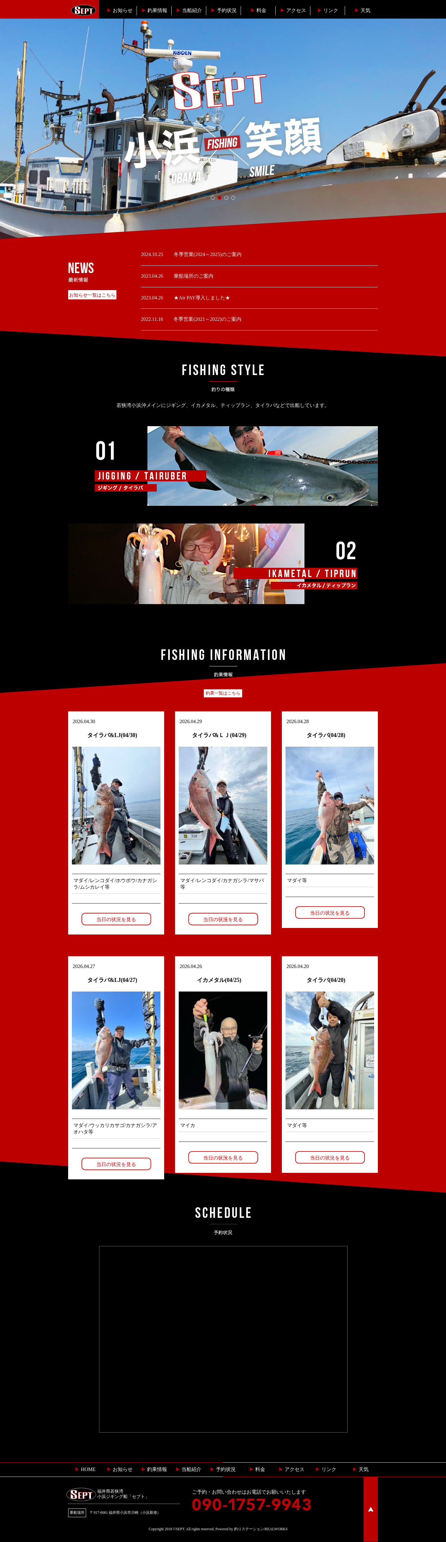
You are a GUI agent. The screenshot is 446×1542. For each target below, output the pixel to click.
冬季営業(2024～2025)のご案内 (207, 254)
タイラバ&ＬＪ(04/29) (219, 735)
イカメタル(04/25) (219, 980)
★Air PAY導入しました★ (201, 297)
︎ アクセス (291, 1469)
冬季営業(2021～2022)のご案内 (206, 319)
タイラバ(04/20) (326, 980)
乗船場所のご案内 (193, 276)
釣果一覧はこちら (223, 693)
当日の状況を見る (116, 919)
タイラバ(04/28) (326, 735)
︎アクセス (293, 10)
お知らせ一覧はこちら (92, 295)
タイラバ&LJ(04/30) (112, 735)
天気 (362, 10)
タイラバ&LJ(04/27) (112, 980)
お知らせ (120, 10)
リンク (327, 10)
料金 (258, 10)
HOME (85, 1469)
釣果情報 (154, 10)
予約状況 (224, 10)
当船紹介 (189, 10)
